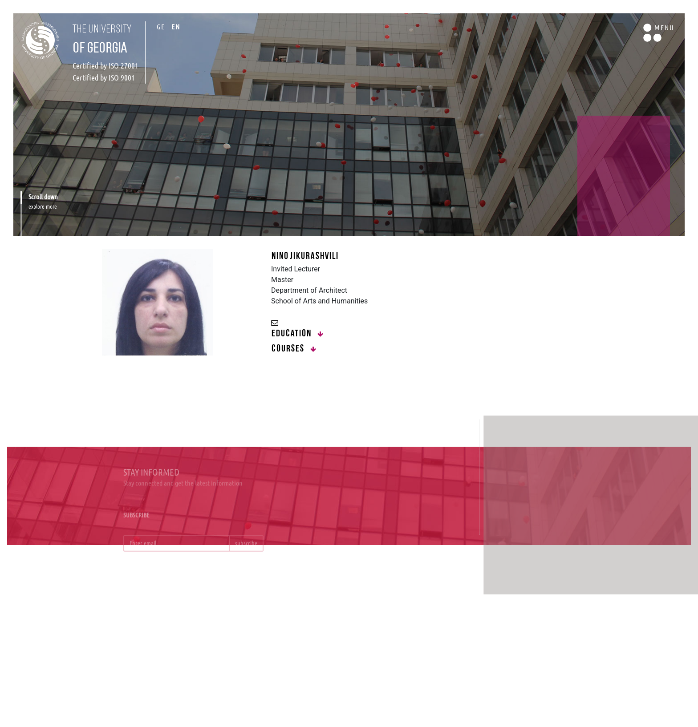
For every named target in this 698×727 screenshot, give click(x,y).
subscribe (246, 547)
